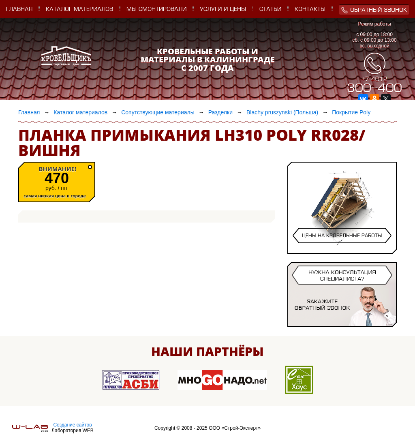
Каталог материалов (79, 9)
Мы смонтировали (156, 9)
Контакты (310, 9)
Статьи (270, 9)
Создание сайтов (72, 425)
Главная (19, 9)
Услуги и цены (223, 9)
